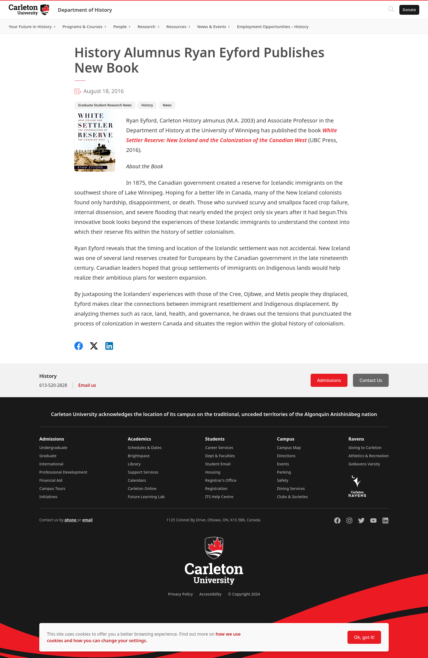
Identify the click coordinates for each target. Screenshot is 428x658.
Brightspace (139, 455)
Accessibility (210, 594)
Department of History (85, 10)
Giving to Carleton (365, 447)
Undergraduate (53, 447)
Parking (284, 472)
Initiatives (48, 496)
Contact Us (370, 380)
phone (70, 519)
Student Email (218, 463)
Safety (283, 480)
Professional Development (63, 472)
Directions (286, 455)
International (51, 463)
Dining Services (291, 488)
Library (134, 463)
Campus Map (289, 447)
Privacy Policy (180, 594)
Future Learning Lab (146, 496)
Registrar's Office (221, 480)
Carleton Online (142, 488)
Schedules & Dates (145, 447)
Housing (213, 472)
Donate (409, 9)
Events (283, 463)
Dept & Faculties (220, 455)
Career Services (219, 447)
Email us (87, 385)
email (87, 519)
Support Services (143, 472)
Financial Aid (50, 480)
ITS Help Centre (219, 496)
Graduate (48, 455)
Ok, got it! (364, 637)
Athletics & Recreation (369, 455)
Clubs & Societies (292, 496)
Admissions (329, 380)
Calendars (137, 480)
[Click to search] (391, 10)
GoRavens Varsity (364, 463)
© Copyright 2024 (244, 594)
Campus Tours (52, 488)
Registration (216, 488)
